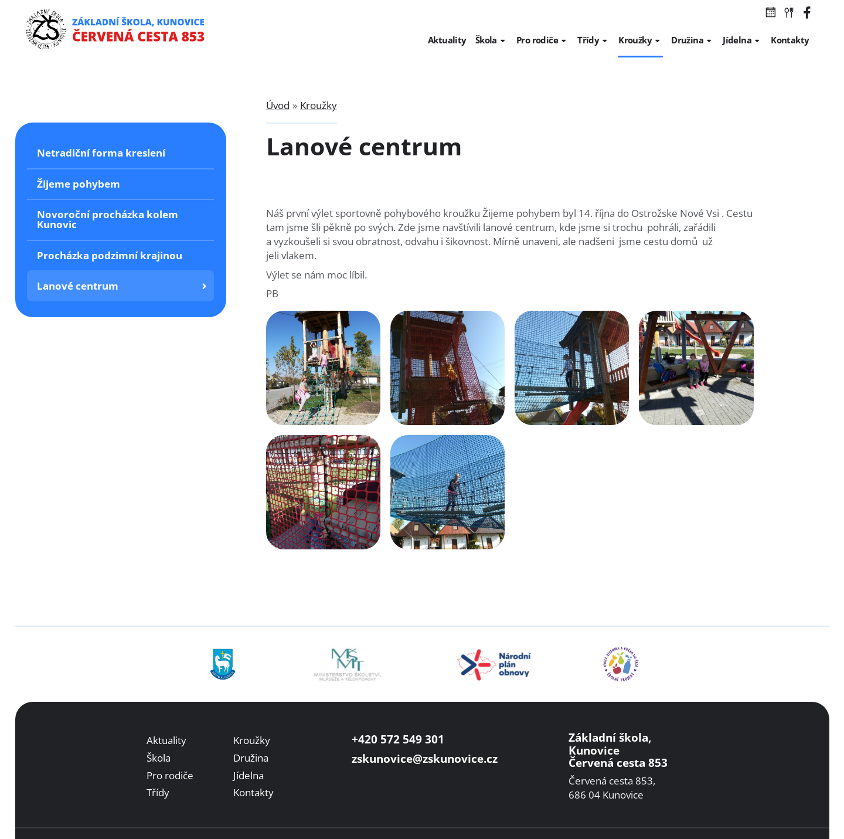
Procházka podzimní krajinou (109, 255)
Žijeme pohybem (78, 184)
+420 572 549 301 (398, 739)
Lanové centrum (77, 286)
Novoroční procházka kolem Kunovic (107, 219)
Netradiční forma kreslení (101, 152)
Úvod (278, 105)
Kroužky (318, 105)
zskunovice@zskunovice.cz (425, 758)
